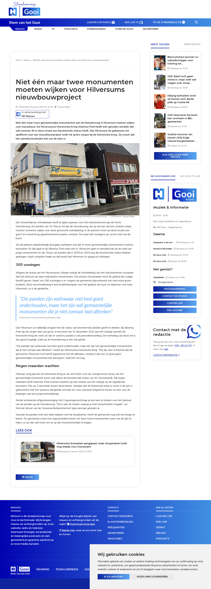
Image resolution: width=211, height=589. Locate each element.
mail (166, 349)
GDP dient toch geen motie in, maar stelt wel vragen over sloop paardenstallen (181, 80)
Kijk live (161, 521)
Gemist (160, 527)
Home (18, 60)
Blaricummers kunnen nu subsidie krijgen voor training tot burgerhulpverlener (182, 60)
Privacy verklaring (67, 569)
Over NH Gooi (124, 29)
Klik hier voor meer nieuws (175, 155)
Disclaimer (42, 569)
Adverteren (150, 29)
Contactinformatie (166, 355)
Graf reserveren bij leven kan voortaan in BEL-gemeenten (182, 118)
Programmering (175, 289)
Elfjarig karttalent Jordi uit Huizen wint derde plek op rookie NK (181, 99)
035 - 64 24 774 (183, 345)
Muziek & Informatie (171, 207)
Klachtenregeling (120, 521)
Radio (38, 29)
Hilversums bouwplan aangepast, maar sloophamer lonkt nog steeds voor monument (92, 445)
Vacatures (115, 538)
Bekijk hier (68, 530)
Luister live (175, 303)
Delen (27, 477)
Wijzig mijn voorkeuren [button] (152, 576)
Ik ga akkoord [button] (113, 576)
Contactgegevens (120, 516)
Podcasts (70, 29)
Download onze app (82, 524)
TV (53, 29)
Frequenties (116, 527)
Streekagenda (96, 29)
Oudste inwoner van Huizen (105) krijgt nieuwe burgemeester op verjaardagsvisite (182, 138)
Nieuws (20, 29)
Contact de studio (174, 296)
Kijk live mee (175, 310)
